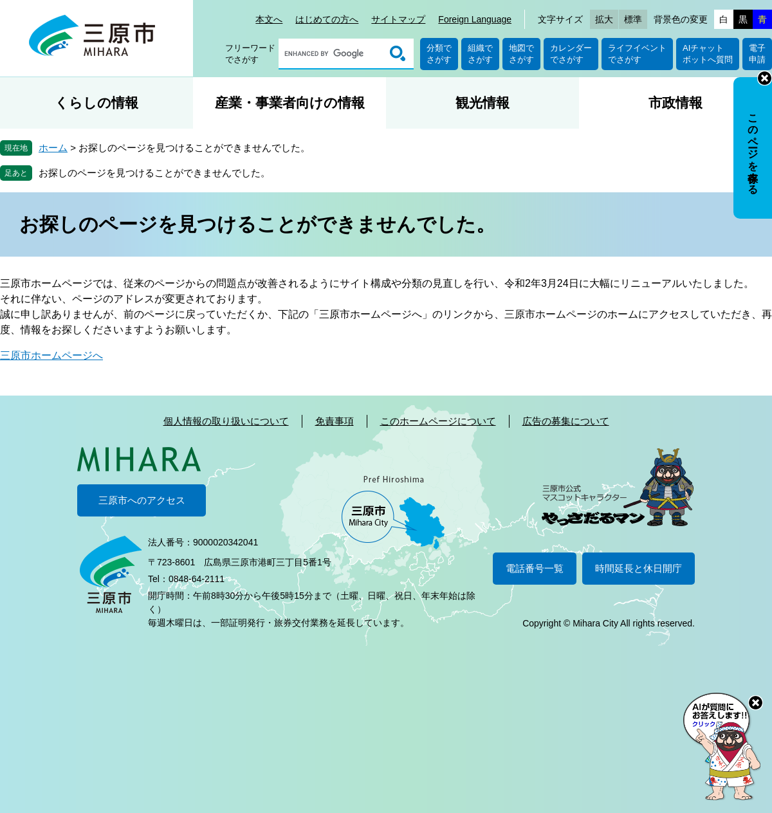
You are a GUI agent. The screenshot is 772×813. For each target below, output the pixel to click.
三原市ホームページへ (51, 355)
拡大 (604, 19)
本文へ (268, 19)
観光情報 (482, 102)
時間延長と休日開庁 (638, 568)
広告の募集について (565, 421)
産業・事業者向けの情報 (290, 102)
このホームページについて (438, 421)
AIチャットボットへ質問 (708, 53)
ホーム (53, 147)
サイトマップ (398, 19)
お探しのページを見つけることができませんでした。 (154, 172)
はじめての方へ (326, 19)
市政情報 (675, 102)
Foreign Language (474, 19)
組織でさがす (480, 53)
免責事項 (334, 421)
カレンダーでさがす (571, 53)
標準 (633, 19)
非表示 (764, 78)
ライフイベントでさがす (637, 53)
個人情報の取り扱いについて (226, 421)
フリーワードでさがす (250, 53)
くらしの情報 (96, 102)
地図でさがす (521, 53)
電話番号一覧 (535, 568)
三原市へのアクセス (141, 500)
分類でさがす (439, 53)
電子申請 (757, 53)
